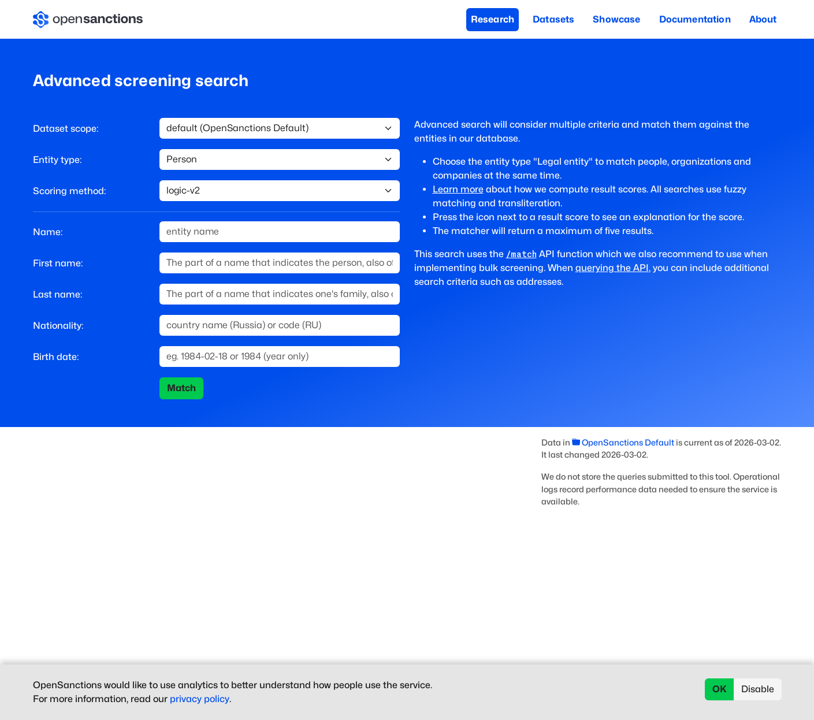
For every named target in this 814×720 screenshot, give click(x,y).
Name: (47, 232)
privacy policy (199, 698)
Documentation (695, 19)
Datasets (553, 19)
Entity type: (57, 159)
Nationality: (58, 325)
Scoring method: (69, 190)
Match (181, 388)
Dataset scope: (65, 128)
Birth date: (56, 356)
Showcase (616, 19)
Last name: (57, 294)
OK (719, 689)
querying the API (612, 267)
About (763, 19)
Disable (757, 689)
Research (492, 19)
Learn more (458, 189)
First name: (58, 263)
